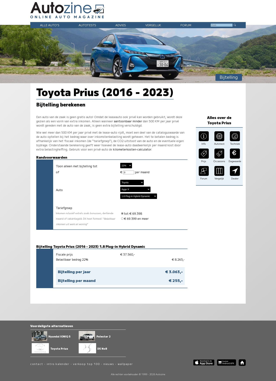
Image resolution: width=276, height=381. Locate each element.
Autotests (87, 25)
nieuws (109, 364)
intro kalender (58, 364)
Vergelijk (153, 25)
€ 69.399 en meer (135, 218)
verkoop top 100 (86, 364)
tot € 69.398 (131, 213)
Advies (120, 25)
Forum (185, 25)
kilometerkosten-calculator (132, 149)
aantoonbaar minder (128, 121)
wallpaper (125, 364)
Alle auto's (49, 25)
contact (36, 364)
